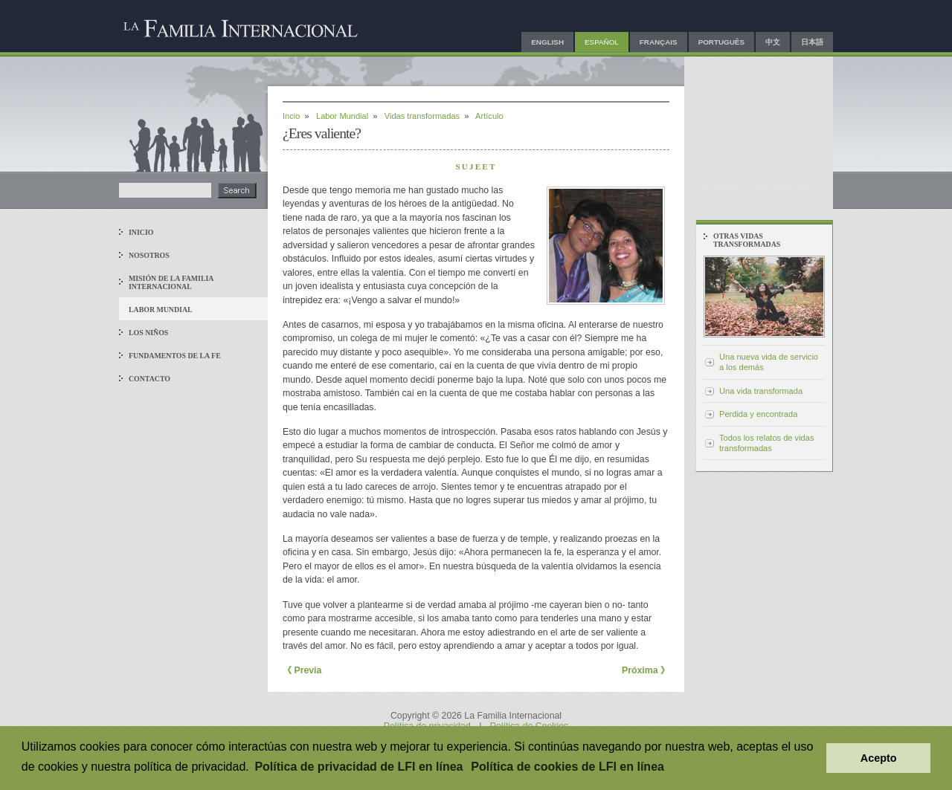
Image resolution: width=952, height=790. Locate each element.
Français (659, 42)
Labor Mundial (342, 115)
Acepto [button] (879, 758)
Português (721, 42)
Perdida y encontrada (758, 413)
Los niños (148, 332)
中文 (772, 42)
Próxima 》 (645, 670)
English (547, 42)
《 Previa (302, 670)
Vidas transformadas (422, 115)
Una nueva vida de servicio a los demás (768, 362)
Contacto (149, 379)
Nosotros (149, 255)
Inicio (141, 232)
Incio (291, 115)
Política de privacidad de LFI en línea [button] (358, 766)
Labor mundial (161, 309)
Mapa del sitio (783, 188)
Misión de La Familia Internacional (171, 282)
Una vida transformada (761, 390)
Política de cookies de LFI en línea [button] (567, 766)
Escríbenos (723, 188)
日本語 (812, 42)
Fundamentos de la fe (175, 356)
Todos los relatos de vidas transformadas (766, 443)
